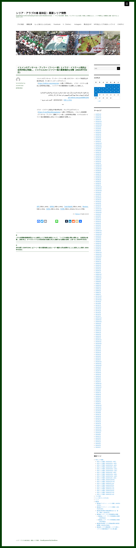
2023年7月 (98, 174)
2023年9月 (98, 170)
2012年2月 (98, 423)
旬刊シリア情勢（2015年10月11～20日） (107, 469)
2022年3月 (98, 203)
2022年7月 (98, 196)
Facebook (57, 24)
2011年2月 (98, 445)
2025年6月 (98, 132)
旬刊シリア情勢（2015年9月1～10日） (107, 461)
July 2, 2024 (68, 100)
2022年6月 (98, 198)
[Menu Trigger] (126, 3)
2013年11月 (98, 385)
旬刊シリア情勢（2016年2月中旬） (106, 490)
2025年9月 (98, 127)
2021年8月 (98, 216)
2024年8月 (98, 150)
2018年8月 (98, 281)
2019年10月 (98, 256)
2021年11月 (98, 210)
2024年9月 (98, 149)
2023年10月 (98, 169)
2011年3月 (98, 443)
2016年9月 (98, 323)
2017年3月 (98, 312)
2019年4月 (98, 267)
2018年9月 (98, 280)
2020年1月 (98, 250)
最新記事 (29, 24)
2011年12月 (98, 427)
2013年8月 (98, 391)
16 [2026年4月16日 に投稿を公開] (110, 91)
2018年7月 (98, 283)
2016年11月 (98, 320)
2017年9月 (98, 301)
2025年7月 (98, 130)
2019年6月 (98, 263)
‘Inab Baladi (68, 205)
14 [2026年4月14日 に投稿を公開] (103, 91)
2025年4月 (98, 136)
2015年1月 (98, 360)
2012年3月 (98, 422)
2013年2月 (98, 401)
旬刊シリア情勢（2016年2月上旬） (106, 489)
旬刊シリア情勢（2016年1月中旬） (106, 485)
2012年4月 (98, 420)
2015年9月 (98, 345)
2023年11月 (98, 167)
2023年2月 (98, 183)
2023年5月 (98, 178)
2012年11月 (98, 407)
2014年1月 (98, 381)
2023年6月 (98, 176)
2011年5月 (98, 440)
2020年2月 (98, 249)
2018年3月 (98, 290)
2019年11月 (98, 254)
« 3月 (99, 101)
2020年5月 (98, 243)
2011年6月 (98, 438)
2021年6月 (98, 219)
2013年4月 (98, 398)
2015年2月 (98, 358)
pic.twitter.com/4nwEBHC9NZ (78, 97)
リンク (97, 500)
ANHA (52, 205)
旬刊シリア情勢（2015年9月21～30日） (107, 465)
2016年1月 (98, 338)
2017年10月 (98, 300)
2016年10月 (98, 321)
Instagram (77, 24)
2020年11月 (98, 232)
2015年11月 (98, 341)
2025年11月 (98, 123)
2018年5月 (98, 287)
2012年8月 (98, 412)
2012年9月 (98, 411)
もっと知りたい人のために (43, 24)
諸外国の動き (19, 88)
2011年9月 (98, 432)
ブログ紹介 (20, 24)
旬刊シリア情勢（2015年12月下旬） (106, 481)
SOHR (62, 208)
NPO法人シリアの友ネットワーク (104, 24)
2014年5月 (98, 374)
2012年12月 (98, 405)
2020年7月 (98, 240)
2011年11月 (98, 429)
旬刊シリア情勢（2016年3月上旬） (106, 494)
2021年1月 (98, 229)
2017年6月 (98, 307)
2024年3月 (98, 159)
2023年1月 (98, 185)
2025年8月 (98, 128)
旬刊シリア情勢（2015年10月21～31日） (107, 470)
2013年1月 (98, 403)
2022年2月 (98, 205)
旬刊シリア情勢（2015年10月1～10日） (107, 467)
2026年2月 (98, 118)
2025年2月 (98, 139)
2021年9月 (98, 214)
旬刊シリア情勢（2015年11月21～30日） (107, 476)
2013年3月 (98, 400)
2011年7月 (98, 436)
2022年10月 (98, 190)
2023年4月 (98, 179)
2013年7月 (98, 392)
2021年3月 (98, 225)
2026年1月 (98, 119)
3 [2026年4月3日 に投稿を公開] (114, 85)
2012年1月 (98, 425)
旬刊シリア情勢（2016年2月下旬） (106, 492)
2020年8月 (98, 238)
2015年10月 (98, 343)
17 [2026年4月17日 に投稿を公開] (114, 91)
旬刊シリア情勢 (99, 459)
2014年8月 (98, 369)
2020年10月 (98, 234)
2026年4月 (98, 114)
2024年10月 (98, 147)
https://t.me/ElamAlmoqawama (49, 112)
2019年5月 (98, 265)
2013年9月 (98, 389)
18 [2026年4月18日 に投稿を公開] (118, 91)
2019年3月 (98, 269)
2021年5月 (98, 221)
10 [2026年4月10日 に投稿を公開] (114, 88)
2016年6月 (98, 329)
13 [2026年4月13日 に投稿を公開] (99, 91)
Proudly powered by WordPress (49, 540)
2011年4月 (98, 442)
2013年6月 (98, 394)
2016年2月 (98, 336)
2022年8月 (98, 194)
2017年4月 (98, 310)
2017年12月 (98, 296)
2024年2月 (98, 161)
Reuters (85, 205)
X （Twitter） (67, 24)
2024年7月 (98, 152)
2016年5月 (98, 331)
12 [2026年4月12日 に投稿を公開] (96, 91)
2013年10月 (98, 387)
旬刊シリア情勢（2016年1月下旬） (106, 487)
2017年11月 (98, 298)
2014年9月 (98, 367)
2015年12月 (98, 340)
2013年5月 (98, 396)
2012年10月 (98, 409)
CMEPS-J (121, 24)
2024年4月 (98, 158)
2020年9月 (98, 236)
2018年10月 (98, 278)
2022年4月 (98, 201)
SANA (48, 208)
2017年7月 (98, 305)
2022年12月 (98, 187)
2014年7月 (98, 371)
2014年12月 (98, 361)
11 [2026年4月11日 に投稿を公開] (118, 88)
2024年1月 (98, 163)
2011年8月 (98, 434)
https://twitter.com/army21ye (48, 83)
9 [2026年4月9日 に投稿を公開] (110, 88)
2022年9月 (98, 192)
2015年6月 (98, 351)
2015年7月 (98, 349)
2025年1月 (98, 141)
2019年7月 (98, 261)
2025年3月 (98, 138)
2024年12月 (98, 143)
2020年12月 (98, 230)
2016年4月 (98, 332)
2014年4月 (98, 376)
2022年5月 (98, 199)
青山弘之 (77, 212)
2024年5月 (98, 156)
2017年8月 (98, 303)
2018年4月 (98, 289)
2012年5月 (98, 418)
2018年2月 (98, 292)
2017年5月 (98, 309)
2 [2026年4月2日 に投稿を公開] (110, 85)
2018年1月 (98, 294)
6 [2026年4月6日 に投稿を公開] (99, 88)
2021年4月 (98, 223)
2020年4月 (98, 245)
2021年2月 (98, 227)
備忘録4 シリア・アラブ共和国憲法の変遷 (107, 514)
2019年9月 (98, 258)
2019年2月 (98, 270)
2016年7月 (98, 327)
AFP (38, 205)
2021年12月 (98, 209)
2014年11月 (98, 363)
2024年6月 (98, 154)
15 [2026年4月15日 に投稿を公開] (107, 91)
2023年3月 (98, 181)
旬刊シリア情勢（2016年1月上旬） (106, 483)
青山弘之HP (87, 24)
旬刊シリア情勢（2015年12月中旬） (106, 479)
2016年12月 (98, 318)
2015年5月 (98, 352)
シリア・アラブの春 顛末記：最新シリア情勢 (41, 13)
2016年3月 (98, 334)
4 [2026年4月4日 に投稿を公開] (118, 85)
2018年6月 (98, 285)
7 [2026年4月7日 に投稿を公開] (103, 88)
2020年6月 (98, 241)
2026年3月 (98, 116)
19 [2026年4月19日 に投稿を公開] (96, 95)
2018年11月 (98, 276)
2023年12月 (98, 165)
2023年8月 (98, 172)
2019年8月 (98, 260)
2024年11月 (98, 145)
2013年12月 (98, 383)
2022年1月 (98, 207)
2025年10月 (98, 125)
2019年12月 (98, 252)
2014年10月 (98, 365)
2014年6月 (98, 372)
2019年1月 (98, 272)
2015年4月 (98, 354)
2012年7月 (98, 414)
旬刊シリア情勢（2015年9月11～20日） (107, 463)
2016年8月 (98, 325)
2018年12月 (98, 274)
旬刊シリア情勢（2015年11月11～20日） (107, 474)
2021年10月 (98, 212)
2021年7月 (98, 218)
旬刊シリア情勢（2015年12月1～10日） (107, 478)
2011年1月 (98, 447)
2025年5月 (98, 134)
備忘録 (97, 501)
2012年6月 (98, 416)
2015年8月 (98, 347)
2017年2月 (98, 314)
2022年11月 (98, 189)
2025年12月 (98, 121)
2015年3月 (98, 356)
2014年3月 (98, 378)
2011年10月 (98, 431)
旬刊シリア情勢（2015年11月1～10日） (107, 472)
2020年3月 (98, 247)
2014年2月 (98, 380)
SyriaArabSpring (20, 83)
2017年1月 (98, 316)
